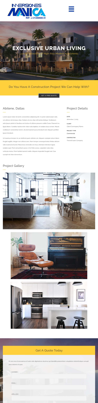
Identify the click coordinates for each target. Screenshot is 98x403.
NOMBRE (15, 372)
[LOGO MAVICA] (26, 4)
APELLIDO (14, 394)
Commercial (71, 133)
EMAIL (14, 383)
